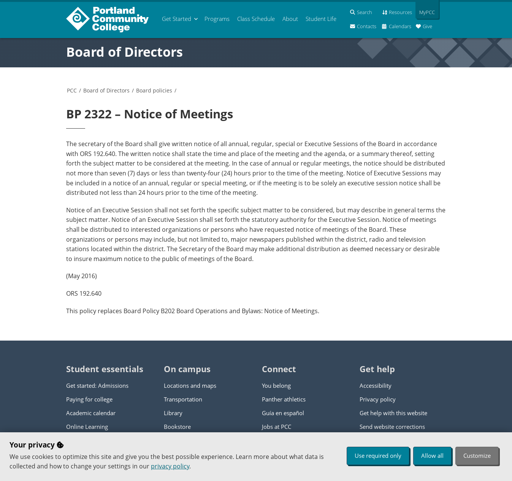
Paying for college (89, 399)
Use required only (378, 455)
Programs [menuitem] (217, 18)
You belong (276, 385)
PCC (72, 90)
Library (173, 413)
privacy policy (170, 466)
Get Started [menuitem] (176, 18)
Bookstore (177, 426)
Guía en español (283, 413)
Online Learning (87, 426)
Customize (477, 455)
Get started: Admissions (97, 385)
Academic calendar (91, 413)
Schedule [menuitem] (256, 18)
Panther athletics (284, 399)
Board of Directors (124, 52)
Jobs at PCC (276, 426)
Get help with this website (393, 413)
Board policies (154, 90)
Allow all (432, 455)
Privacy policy (378, 399)
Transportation (183, 399)
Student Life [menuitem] (321, 18)
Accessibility (376, 385)
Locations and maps (190, 385)
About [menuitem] (290, 18)
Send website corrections (392, 426)
